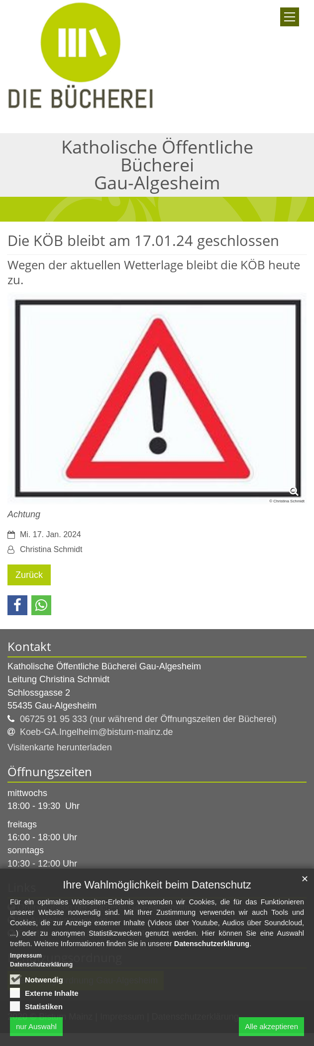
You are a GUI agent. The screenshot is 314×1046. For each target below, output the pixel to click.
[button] (17, 605)
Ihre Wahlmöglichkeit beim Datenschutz (157, 885)
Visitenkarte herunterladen (59, 747)
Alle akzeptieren (271, 1026)
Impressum (26, 955)
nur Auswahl (36, 1026)
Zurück (29, 575)
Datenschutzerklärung (211, 944)
